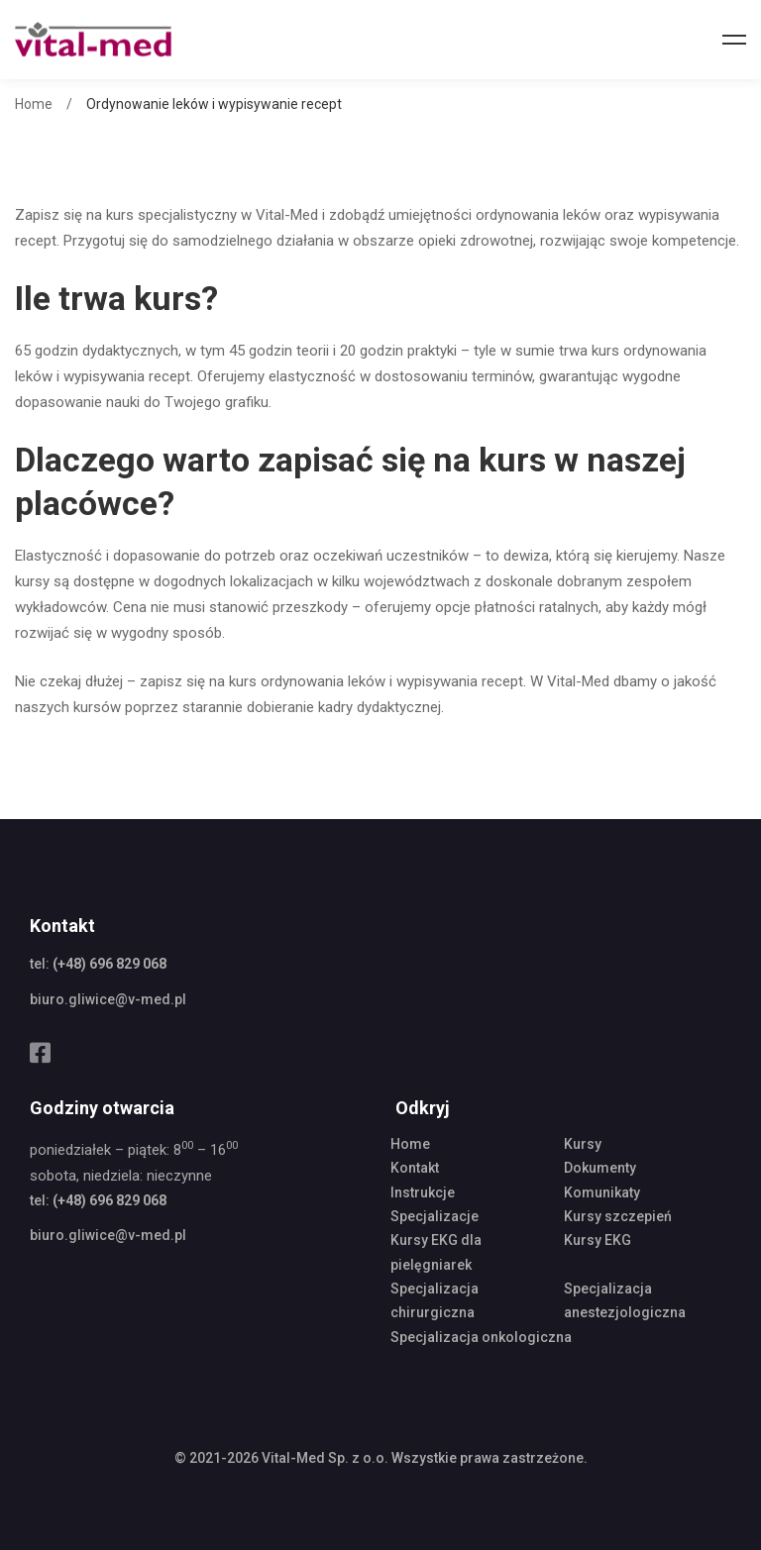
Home (34, 104)
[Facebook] (40, 1053)
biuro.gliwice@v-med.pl (108, 999)
